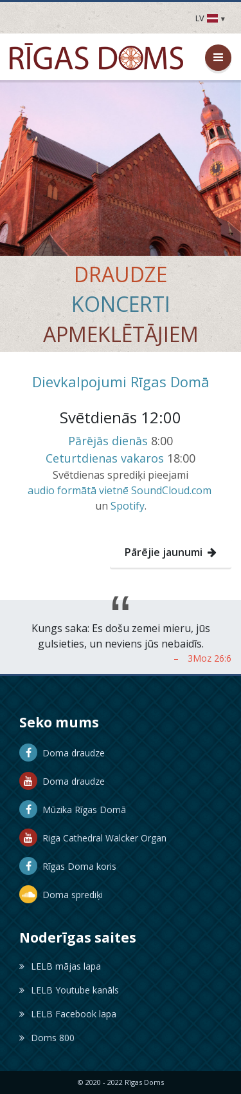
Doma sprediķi (61, 894)
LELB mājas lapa (60, 966)
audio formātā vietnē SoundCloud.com (119, 490)
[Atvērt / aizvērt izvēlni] (218, 57)
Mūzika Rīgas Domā (72, 809)
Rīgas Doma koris (67, 866)
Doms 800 (47, 1038)
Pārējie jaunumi (171, 552)
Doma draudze (62, 753)
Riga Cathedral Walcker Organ (92, 838)
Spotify (128, 506)
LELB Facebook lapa (67, 1014)
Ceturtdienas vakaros (105, 458)
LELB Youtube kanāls (69, 990)
